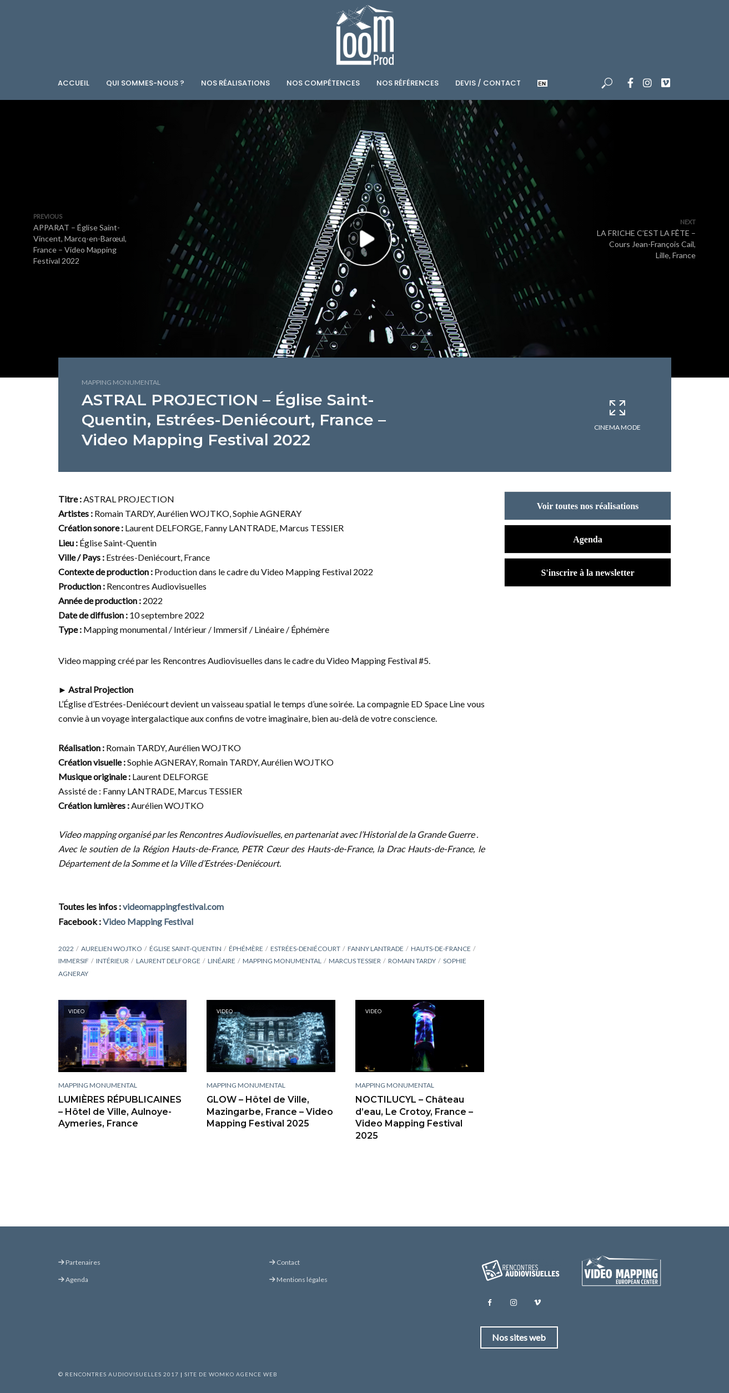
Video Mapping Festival (148, 921)
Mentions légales (298, 1279)
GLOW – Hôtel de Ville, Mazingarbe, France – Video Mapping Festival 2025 (270, 1111)
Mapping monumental (121, 382)
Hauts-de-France (441, 948)
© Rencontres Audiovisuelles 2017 (118, 1374)
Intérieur (112, 961)
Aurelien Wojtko (111, 948)
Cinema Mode (617, 414)
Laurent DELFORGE (168, 961)
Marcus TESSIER (355, 961)
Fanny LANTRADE (376, 948)
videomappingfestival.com (173, 906)
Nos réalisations (235, 83)
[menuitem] (542, 81)
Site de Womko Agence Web (231, 1374)
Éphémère (246, 948)
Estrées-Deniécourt (305, 948)
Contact (284, 1262)
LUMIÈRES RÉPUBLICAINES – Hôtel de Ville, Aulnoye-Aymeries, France (121, 1111)
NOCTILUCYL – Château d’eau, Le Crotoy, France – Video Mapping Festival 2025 (414, 1117)
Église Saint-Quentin (185, 948)
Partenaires (79, 1262)
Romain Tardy (412, 961)
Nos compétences (323, 83)
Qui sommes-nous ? (145, 83)
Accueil (73, 83)
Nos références (407, 83)
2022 (66, 948)
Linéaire (221, 961)
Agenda (73, 1279)
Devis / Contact (488, 83)
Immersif (73, 961)
